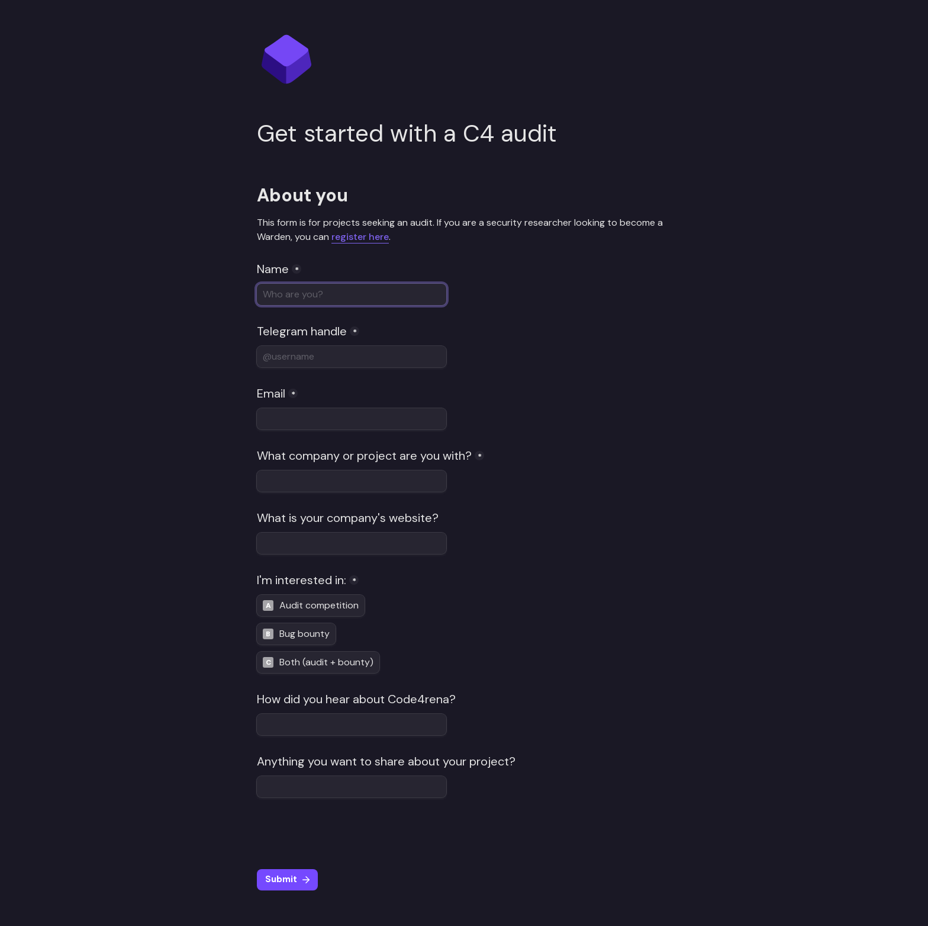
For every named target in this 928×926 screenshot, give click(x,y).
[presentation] (347, 833)
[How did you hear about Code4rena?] (351, 724)
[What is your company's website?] (351, 543)
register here (360, 236)
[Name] (351, 294)
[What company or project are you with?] (351, 481)
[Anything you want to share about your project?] (351, 786)
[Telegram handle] (351, 356)
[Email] (351, 419)
